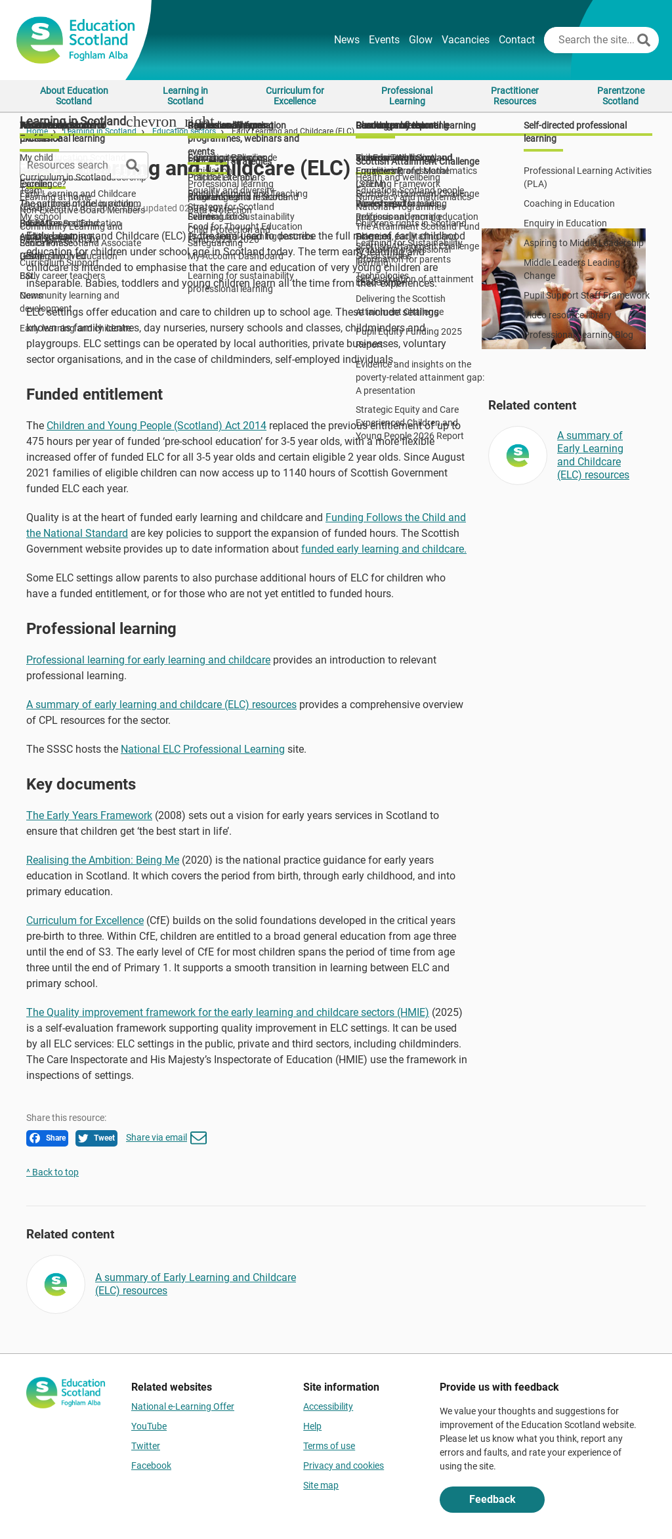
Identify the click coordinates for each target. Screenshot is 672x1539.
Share (48, 1138)
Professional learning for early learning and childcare (148, 660)
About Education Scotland (74, 95)
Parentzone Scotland (620, 95)
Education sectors (184, 131)
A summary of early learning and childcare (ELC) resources (161, 704)
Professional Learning (406, 95)
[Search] (644, 40)
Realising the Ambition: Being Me (102, 860)
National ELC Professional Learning (203, 749)
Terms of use (329, 1446)
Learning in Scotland (185, 95)
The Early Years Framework (89, 815)
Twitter (145, 1446)
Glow (420, 39)
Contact (517, 39)
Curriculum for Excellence (295, 95)
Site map (321, 1485)
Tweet (96, 1138)
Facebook (151, 1465)
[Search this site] (589, 40)
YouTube (149, 1426)
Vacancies (466, 39)
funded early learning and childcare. (384, 549)
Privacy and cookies (343, 1465)
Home (37, 131)
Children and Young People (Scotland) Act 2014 (156, 425)
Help (312, 1426)
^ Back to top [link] (52, 1172)
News (347, 39)
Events (384, 39)
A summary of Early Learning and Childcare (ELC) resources (593, 455)
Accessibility (328, 1406)
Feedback (492, 1499)
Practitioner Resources (515, 95)
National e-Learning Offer (182, 1406)
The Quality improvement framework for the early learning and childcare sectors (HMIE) (227, 1012)
